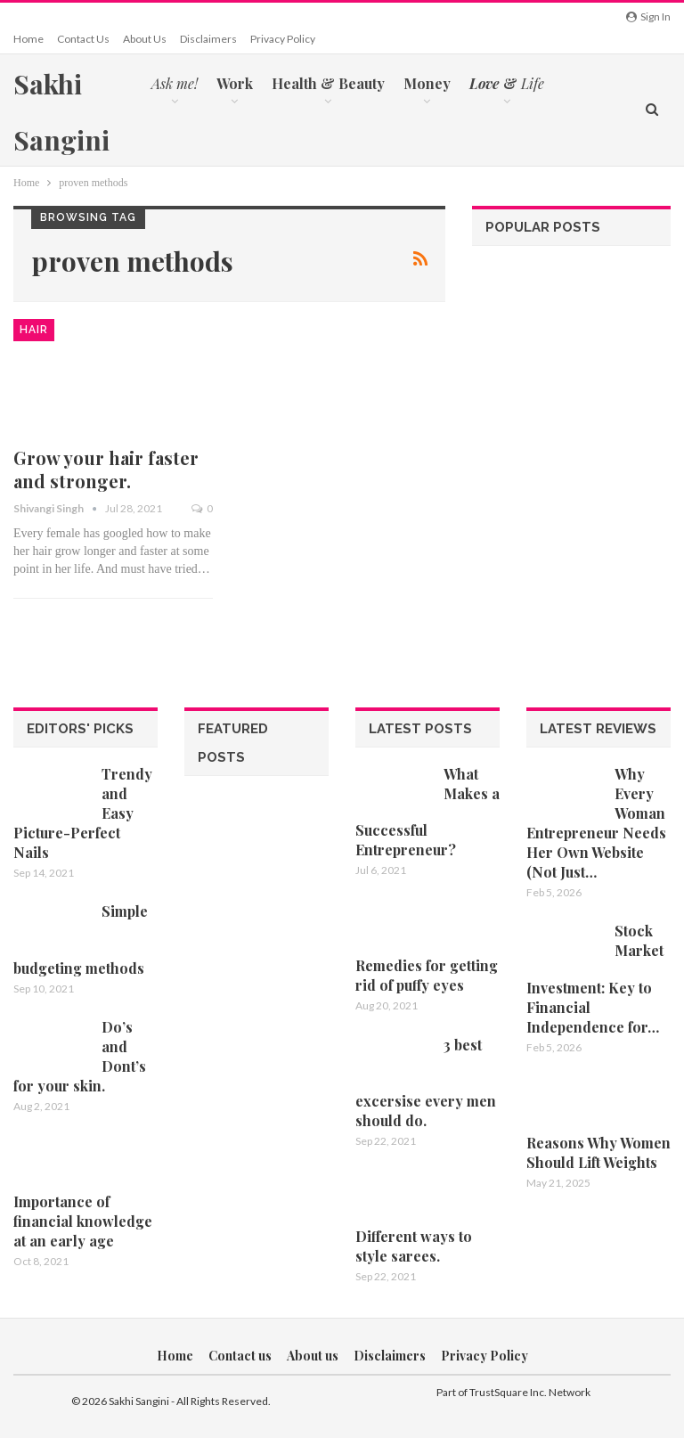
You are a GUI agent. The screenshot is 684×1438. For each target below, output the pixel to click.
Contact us (83, 38)
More (581, 83)
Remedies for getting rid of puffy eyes (426, 975)
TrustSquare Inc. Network (529, 1392)
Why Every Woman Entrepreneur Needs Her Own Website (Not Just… (596, 822)
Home (28, 38)
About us (145, 38)
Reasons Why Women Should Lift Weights (598, 1152)
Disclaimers (208, 38)
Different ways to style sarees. (413, 1246)
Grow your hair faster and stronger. (106, 469)
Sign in (648, 16)
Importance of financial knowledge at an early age (82, 1221)
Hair (34, 329)
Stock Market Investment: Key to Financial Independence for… (595, 978)
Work (234, 83)
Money (427, 83)
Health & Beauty (328, 83)
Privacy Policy (282, 38)
